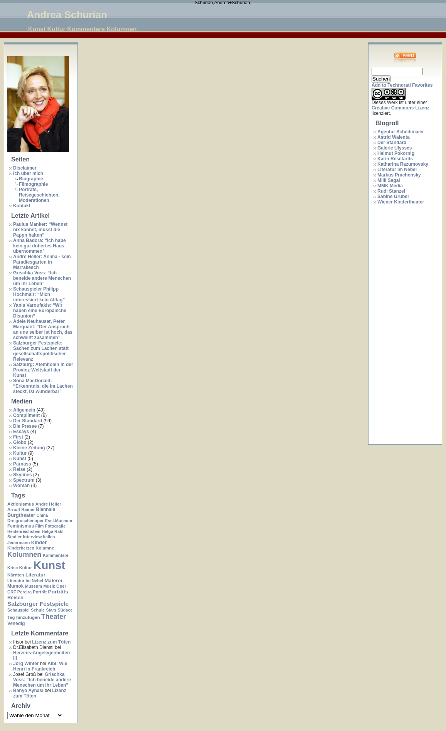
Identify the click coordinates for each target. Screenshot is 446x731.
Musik (49, 586)
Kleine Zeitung (29, 447)
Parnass (22, 464)
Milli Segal (388, 180)
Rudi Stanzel (391, 191)
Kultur (20, 453)
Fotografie (55, 526)
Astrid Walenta (393, 137)
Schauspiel (18, 610)
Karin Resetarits (395, 158)
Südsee (64, 610)
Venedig (16, 623)
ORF (11, 592)
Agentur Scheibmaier (400, 131)
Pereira (24, 592)
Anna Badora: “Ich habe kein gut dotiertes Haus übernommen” (39, 246)
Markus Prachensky (399, 175)
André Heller (48, 504)
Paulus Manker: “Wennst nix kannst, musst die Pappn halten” (40, 230)
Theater (53, 616)
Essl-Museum (58, 520)
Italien (49, 536)
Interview (32, 536)
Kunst (19, 458)
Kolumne (44, 548)
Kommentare (56, 555)
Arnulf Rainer (21, 509)
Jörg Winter (26, 663)
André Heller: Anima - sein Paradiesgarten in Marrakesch (42, 262)
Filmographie (33, 184)
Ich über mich (28, 173)
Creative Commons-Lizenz (400, 108)
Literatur (35, 575)
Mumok (15, 586)
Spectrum (23, 480)
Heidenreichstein (23, 531)
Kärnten (15, 575)
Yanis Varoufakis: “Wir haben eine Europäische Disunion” (39, 310)
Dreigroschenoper (25, 520)
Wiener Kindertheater (400, 202)
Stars (51, 610)
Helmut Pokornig (395, 153)
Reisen (15, 597)
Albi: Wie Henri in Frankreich (40, 666)
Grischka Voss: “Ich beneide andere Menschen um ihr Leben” (42, 278)
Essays (21, 431)
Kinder (39, 542)
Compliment (26, 415)
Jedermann (18, 542)
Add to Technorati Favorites (402, 85)
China (42, 515)
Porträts (58, 592)
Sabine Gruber (393, 196)
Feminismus (20, 526)
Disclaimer (25, 168)
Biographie (31, 178)
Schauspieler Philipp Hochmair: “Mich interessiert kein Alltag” (39, 294)
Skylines (22, 474)
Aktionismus (20, 504)
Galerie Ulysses (394, 148)
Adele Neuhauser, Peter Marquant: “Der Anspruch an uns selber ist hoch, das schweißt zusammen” (42, 329)
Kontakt (21, 205)
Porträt (40, 592)
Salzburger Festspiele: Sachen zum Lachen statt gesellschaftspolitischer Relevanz (41, 351)
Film (39, 526)
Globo (20, 442)
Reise (19, 469)
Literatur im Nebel (25, 580)
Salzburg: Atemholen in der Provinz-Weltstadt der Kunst (43, 370)
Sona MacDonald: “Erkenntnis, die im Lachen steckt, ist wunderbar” (43, 386)
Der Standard (27, 420)
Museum (33, 586)
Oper (61, 586)
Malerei (53, 580)
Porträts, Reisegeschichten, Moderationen (39, 195)
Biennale (45, 509)
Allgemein (24, 410)
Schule (38, 610)
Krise (12, 567)
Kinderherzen (20, 548)
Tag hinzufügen (23, 617)
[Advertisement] (402, 324)
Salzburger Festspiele (38, 603)
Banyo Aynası (28, 690)
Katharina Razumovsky (402, 164)
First (18, 437)
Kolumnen (24, 554)
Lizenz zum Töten (51, 642)
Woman (21, 485)
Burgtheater (21, 515)
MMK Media (390, 185)
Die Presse (25, 426)
